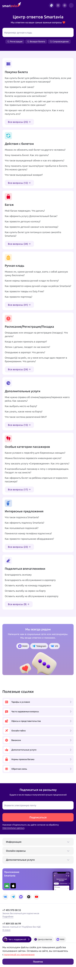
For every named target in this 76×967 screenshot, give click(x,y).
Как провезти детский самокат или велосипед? (31, 226)
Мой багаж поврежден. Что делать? (25, 210)
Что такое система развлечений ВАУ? (26, 417)
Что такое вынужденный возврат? (24, 174)
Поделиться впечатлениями (25, 568)
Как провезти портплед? (18, 296)
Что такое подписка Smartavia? (22, 517)
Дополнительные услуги (22, 391)
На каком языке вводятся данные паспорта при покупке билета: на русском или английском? (36, 94)
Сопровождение (59, 41)
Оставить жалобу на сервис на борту (25, 590)
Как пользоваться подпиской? (21, 528)
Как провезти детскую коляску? (22, 221)
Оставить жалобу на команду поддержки (28, 585)
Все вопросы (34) (19, 243)
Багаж (9, 204)
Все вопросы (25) (19, 121)
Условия (6, 930)
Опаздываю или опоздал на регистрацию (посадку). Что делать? (36, 334)
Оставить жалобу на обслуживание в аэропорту (31, 596)
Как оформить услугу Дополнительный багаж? (31, 216)
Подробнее (7, 916)
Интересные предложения (24, 511)
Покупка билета (16, 72)
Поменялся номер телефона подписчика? (28, 533)
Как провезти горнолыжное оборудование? (29, 538)
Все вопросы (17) (19, 489)
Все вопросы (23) (19, 546)
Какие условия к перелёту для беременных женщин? (35, 452)
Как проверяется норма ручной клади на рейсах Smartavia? (38, 286)
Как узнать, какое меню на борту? (23, 411)
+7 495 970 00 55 (11, 910)
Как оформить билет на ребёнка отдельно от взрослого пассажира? (36, 479)
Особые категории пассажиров (27, 447)
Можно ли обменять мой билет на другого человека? (35, 149)
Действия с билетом (19, 144)
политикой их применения (19, 954)
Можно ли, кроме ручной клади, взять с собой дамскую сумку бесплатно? (36, 273)
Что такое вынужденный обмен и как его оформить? (34, 160)
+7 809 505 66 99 (11, 923)
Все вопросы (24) (19, 369)
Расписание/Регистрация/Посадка (29, 326)
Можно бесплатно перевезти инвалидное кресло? (33, 458)
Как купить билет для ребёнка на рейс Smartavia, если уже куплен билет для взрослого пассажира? (38, 80)
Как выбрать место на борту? (21, 406)
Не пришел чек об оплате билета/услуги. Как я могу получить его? (34, 112)
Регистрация (14, 41)
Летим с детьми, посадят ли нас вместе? (27, 347)
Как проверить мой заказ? (19, 87)
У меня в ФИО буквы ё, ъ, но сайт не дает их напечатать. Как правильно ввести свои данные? (36, 103)
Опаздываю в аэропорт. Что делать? (25, 352)
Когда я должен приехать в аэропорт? (26, 341)
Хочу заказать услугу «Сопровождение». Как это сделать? (37, 463)
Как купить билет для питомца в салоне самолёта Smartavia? (33, 234)
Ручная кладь (14, 265)
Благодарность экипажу (18, 574)
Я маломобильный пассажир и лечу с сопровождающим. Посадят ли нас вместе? (37, 471)
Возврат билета (36, 41)
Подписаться (38, 817)
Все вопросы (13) (19, 424)
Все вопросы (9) (18, 604)
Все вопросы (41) (19, 304)
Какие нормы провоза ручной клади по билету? (32, 280)
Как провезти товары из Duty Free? (24, 291)
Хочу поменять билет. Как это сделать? (27, 155)
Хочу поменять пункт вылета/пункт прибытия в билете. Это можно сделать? (36, 168)
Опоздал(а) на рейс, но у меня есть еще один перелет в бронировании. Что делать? (36, 359)
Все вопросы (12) (19, 182)
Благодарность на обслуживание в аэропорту (30, 580)
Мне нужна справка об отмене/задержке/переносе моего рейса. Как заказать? (37, 399)
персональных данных (13, 828)
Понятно (38, 961)
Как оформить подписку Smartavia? (24, 522)
